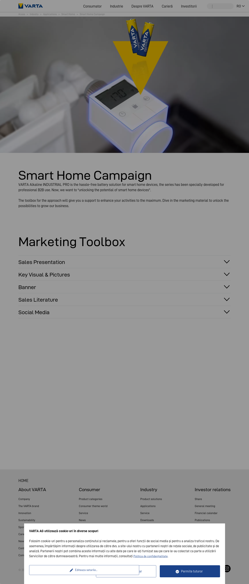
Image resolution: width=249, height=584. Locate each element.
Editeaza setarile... (63, 571)
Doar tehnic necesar (128, 571)
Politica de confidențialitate (152, 556)
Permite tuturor (192, 571)
